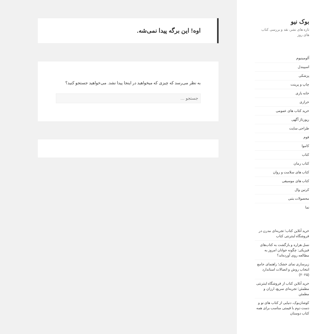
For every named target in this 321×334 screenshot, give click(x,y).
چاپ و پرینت (287, 84)
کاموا (292, 146)
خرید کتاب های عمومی (279, 111)
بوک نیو (287, 21)
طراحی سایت (286, 128)
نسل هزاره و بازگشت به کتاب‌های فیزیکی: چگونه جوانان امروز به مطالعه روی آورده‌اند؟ (271, 250)
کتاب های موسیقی (282, 181)
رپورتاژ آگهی (287, 119)
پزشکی (291, 75)
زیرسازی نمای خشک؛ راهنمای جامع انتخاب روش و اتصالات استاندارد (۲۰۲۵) (270, 269)
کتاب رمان (288, 163)
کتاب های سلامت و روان (278, 172)
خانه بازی (289, 93)
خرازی (291, 102)
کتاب (292, 154)
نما (294, 207)
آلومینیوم (289, 58)
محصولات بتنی (285, 198)
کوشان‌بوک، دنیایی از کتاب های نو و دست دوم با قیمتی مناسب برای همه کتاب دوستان (269, 308)
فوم (293, 137)
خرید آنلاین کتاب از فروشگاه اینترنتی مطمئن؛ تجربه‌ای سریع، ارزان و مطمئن (269, 289)
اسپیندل (290, 67)
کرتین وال (289, 190)
